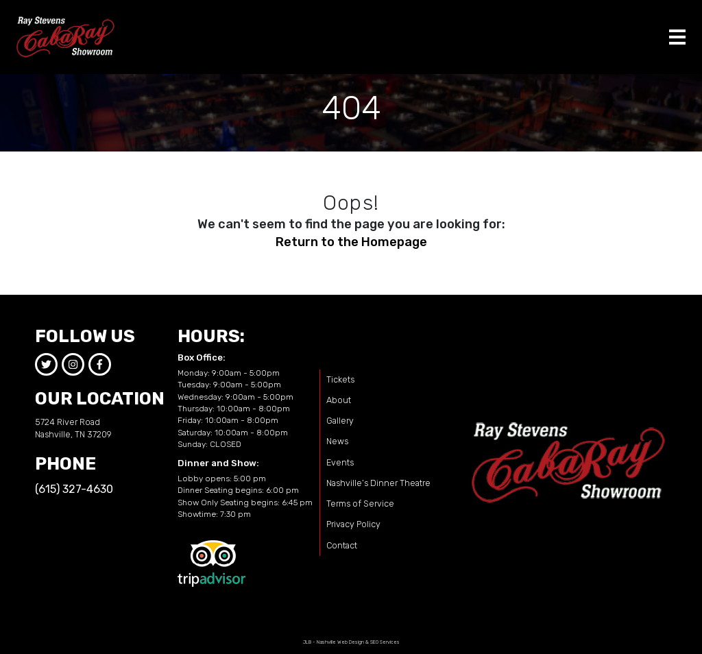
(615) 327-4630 (74, 489)
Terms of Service (360, 503)
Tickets (340, 379)
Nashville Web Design (340, 642)
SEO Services (385, 642)
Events (340, 462)
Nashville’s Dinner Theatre (378, 483)
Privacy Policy (353, 524)
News (337, 441)
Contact (341, 545)
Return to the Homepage (351, 242)
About (338, 400)
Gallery (340, 420)
